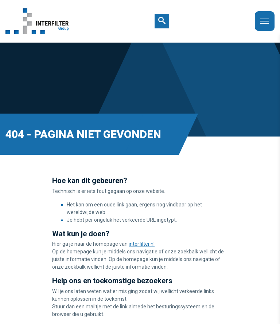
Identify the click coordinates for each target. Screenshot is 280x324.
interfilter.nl (142, 244)
